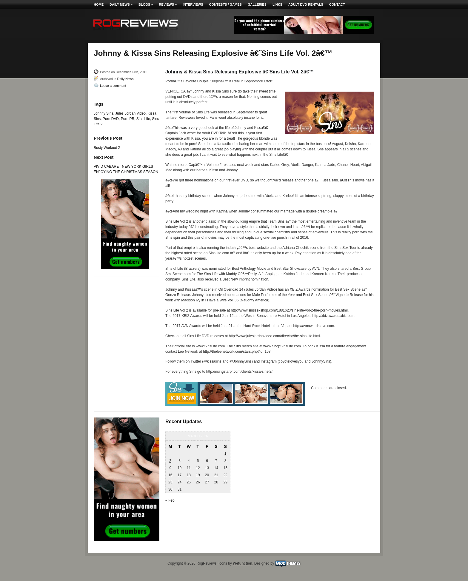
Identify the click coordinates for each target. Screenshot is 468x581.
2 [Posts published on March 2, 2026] (170, 461)
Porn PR (127, 119)
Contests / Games (225, 4)
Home (99, 4)
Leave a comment (113, 85)
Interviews (193, 4)
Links (277, 4)
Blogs (145, 4)
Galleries (257, 4)
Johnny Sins (103, 113)
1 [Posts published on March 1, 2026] (225, 453)
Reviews (168, 4)
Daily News (121, 4)
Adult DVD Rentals (305, 4)
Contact (337, 4)
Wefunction (242, 563)
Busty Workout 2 (107, 148)
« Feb (170, 500)
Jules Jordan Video (130, 113)
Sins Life (143, 119)
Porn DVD (111, 119)
